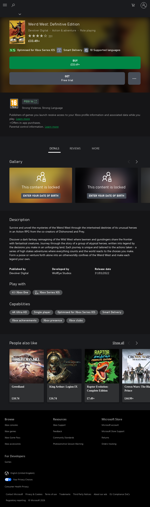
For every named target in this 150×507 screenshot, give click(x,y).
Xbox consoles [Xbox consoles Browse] (11, 425)
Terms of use (51, 494)
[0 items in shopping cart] (134, 5)
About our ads (100, 494)
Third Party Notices (82, 494)
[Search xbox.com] (13, 5)
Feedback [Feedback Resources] (57, 431)
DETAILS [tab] (54, 148)
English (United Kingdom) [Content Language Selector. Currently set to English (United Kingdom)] (22, 473)
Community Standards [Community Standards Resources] (63, 437)
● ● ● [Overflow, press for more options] (134, 78)
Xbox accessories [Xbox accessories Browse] (13, 443)
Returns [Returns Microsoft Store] (105, 437)
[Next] (137, 161)
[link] (26, 375)
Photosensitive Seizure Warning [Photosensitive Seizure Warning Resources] (68, 443)
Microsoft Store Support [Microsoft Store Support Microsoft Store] (113, 431)
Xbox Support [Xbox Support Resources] (59, 425)
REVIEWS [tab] (75, 148)
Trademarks (64, 494)
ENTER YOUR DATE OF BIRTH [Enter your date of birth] (41, 195)
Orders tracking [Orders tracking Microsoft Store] (109, 443)
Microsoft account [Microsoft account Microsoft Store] (110, 425)
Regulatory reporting (16, 500)
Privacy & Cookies (33, 494)
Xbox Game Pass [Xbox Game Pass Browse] (12, 437)
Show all (118, 343)
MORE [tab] (95, 148)
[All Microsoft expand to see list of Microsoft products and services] (5, 5)
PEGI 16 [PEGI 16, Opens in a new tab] (30, 101)
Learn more (23, 119)
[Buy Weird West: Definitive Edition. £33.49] (75, 62)
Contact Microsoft (14, 494)
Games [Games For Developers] (8, 462)
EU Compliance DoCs (120, 494)
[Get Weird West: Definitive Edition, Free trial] (67, 78)
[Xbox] (10, 14)
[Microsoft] (74, 3)
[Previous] (129, 161)
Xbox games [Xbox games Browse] (10, 431)
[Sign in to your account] (143, 5)
